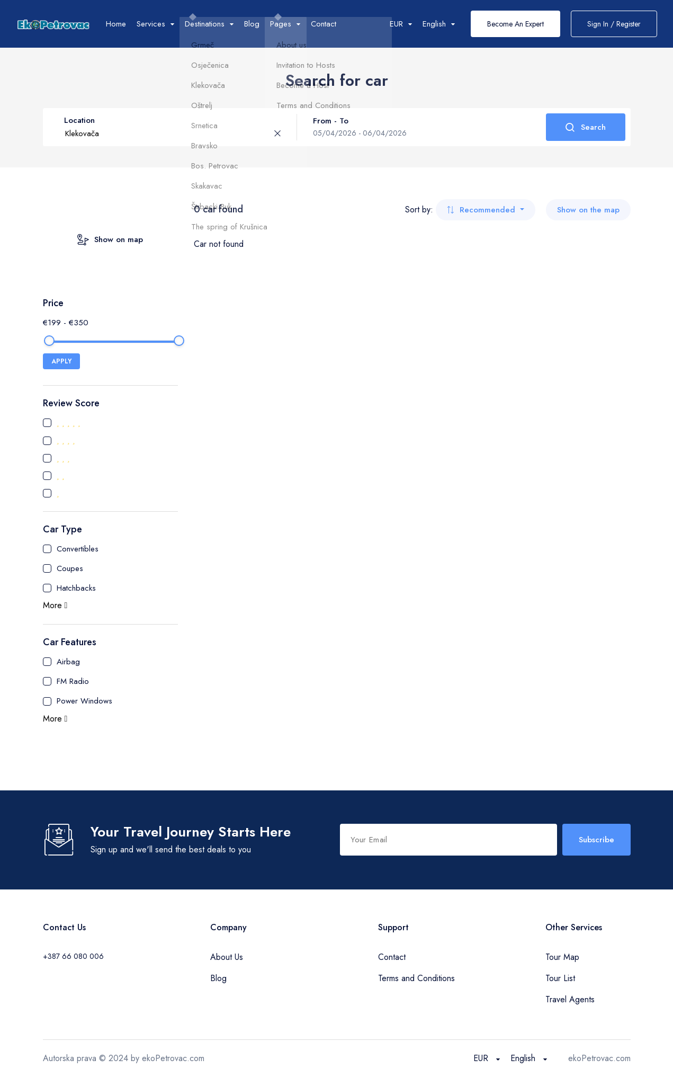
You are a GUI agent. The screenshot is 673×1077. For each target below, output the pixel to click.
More (55, 605)
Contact (323, 24)
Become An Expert (515, 24)
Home (116, 24)
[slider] (49, 340)
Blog (251, 24)
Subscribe (596, 839)
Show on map (110, 239)
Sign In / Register (614, 24)
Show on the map (588, 210)
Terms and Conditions (416, 978)
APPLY (61, 361)
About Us (226, 957)
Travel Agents (570, 999)
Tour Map (562, 957)
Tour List (560, 978)
